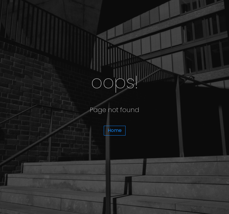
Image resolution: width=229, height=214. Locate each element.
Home (115, 130)
